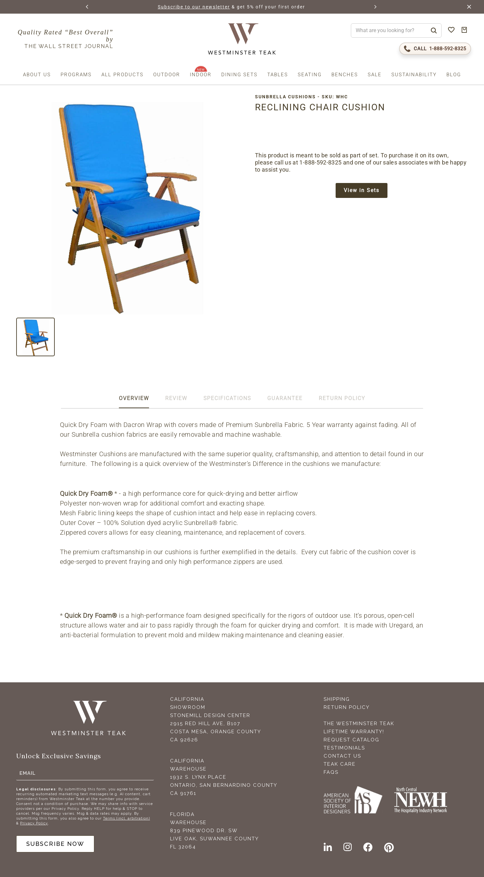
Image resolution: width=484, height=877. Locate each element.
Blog (453, 75)
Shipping (337, 699)
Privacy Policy (34, 823)
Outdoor (166, 75)
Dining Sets (239, 75)
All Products (122, 75)
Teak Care (340, 764)
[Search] (434, 30)
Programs (76, 75)
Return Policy (347, 707)
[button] (87, 7)
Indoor (201, 75)
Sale (375, 75)
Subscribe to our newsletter (212, 6)
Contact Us (342, 756)
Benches (344, 75)
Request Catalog (351, 740)
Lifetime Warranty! (354, 732)
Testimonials (344, 748)
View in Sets (361, 190)
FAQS (331, 772)
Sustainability (414, 75)
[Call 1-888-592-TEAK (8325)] (435, 49)
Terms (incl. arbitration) (126, 818)
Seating (310, 75)
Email (27, 773)
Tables (277, 75)
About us (37, 75)
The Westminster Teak (359, 723)
